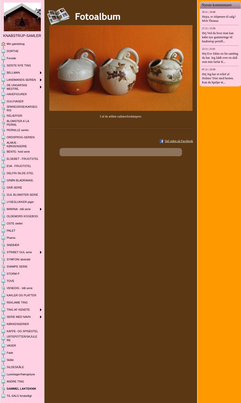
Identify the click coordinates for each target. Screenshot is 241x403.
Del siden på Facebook (179, 141)
